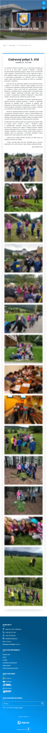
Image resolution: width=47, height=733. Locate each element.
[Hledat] (42, 703)
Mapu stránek (19, 707)
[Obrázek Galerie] (23, 167)
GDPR (4, 657)
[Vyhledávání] (44, 8)
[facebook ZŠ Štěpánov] (28, 729)
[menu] (44, 3)
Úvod (4, 45)
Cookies (5, 660)
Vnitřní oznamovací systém (10, 668)
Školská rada (6, 654)
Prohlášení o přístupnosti (10, 662)
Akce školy (12, 45)
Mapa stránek (7, 665)
